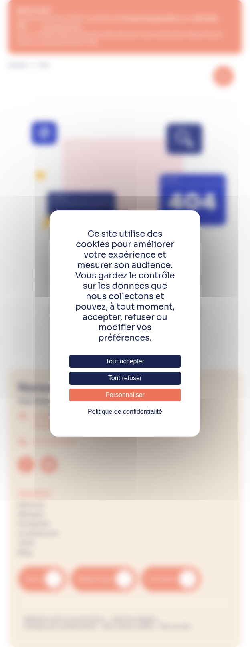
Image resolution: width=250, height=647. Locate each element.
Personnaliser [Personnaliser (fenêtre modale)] (125, 394)
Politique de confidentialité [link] (125, 411)
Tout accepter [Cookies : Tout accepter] (125, 361)
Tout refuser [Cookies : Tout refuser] (125, 378)
